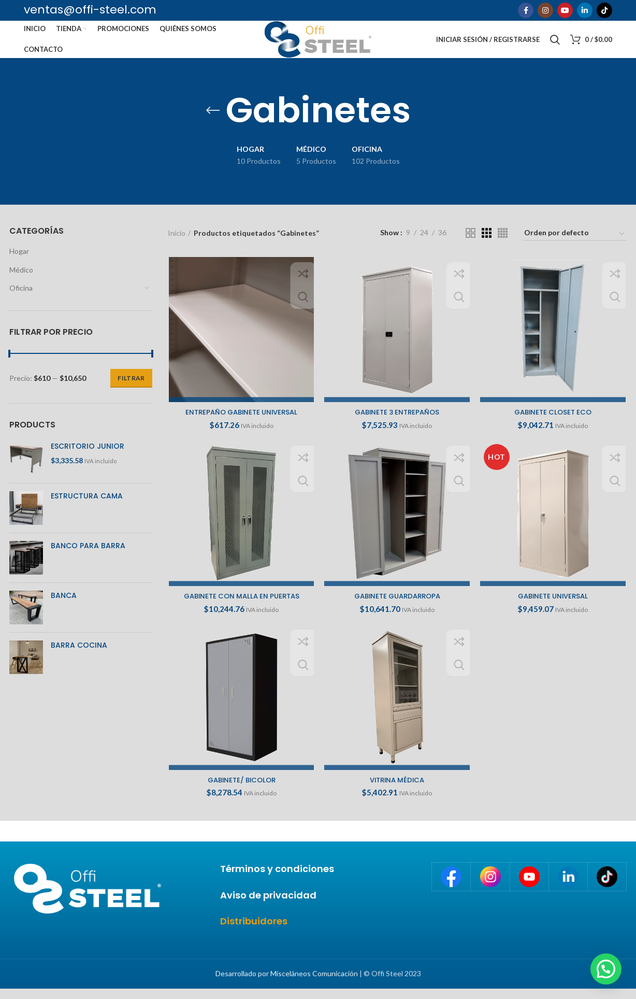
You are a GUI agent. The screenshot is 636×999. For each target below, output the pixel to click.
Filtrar (131, 388)
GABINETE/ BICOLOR (241, 792)
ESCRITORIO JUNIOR (87, 456)
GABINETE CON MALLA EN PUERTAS (240, 608)
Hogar (19, 261)
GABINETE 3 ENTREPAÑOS (397, 423)
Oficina (21, 298)
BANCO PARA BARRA (88, 556)
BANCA (64, 605)
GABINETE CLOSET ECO (553, 423)
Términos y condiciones (277, 879)
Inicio (176, 242)
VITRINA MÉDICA (397, 792)
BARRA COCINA (79, 655)
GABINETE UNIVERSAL (553, 608)
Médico (21, 279)
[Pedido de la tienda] (575, 244)
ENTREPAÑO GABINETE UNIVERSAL (241, 423)
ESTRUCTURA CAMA (87, 506)
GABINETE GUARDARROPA (397, 608)
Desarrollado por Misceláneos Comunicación (286, 983)
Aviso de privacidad (268, 904)
